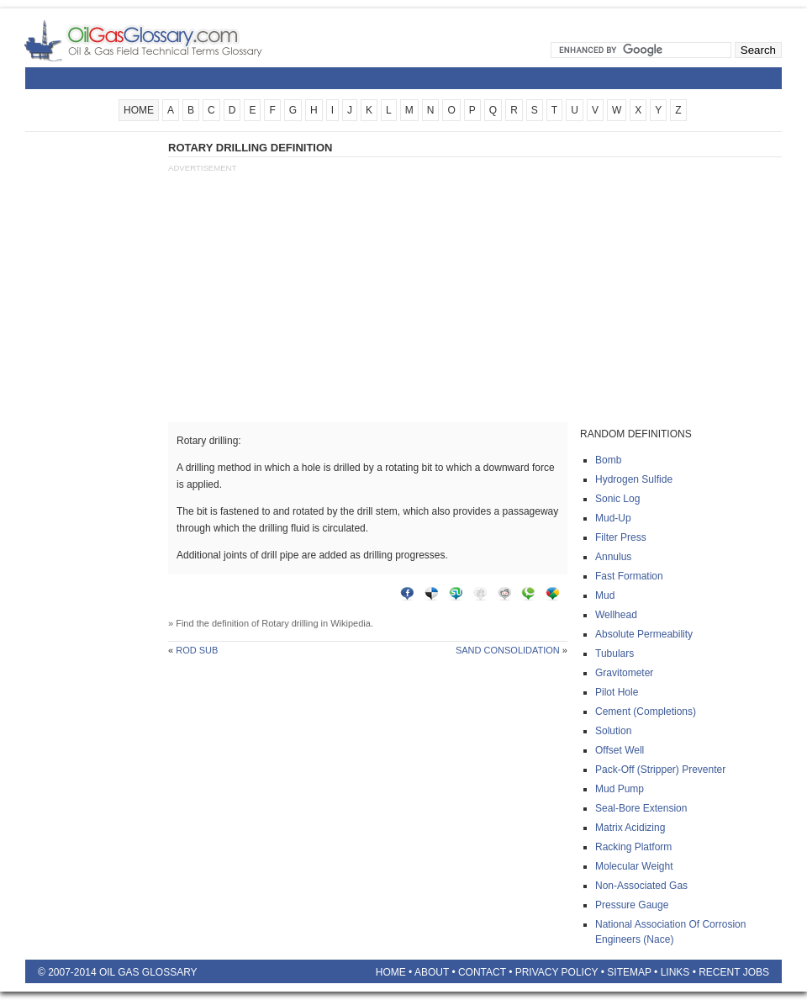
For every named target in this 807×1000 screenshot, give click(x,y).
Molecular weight (633, 866)
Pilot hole (616, 692)
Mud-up (613, 518)
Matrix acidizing (630, 827)
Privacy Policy (557, 972)
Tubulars (614, 653)
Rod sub (197, 650)
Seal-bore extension (641, 808)
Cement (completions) (645, 711)
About (431, 972)
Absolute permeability (644, 634)
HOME (139, 110)
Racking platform (633, 847)
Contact (482, 972)
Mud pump (619, 789)
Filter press (620, 537)
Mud (604, 595)
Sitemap (629, 972)
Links (675, 972)
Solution (613, 731)
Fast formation (629, 576)
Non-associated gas (641, 886)
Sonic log (617, 499)
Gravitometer (624, 673)
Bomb (608, 460)
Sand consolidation (508, 650)
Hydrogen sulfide (633, 479)
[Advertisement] (92, 392)
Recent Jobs (734, 972)
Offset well (619, 750)
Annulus (613, 557)
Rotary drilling (289, 623)
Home (391, 972)
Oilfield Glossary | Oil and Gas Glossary (163, 40)
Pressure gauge (631, 905)
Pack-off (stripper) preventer (660, 769)
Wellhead (616, 615)
